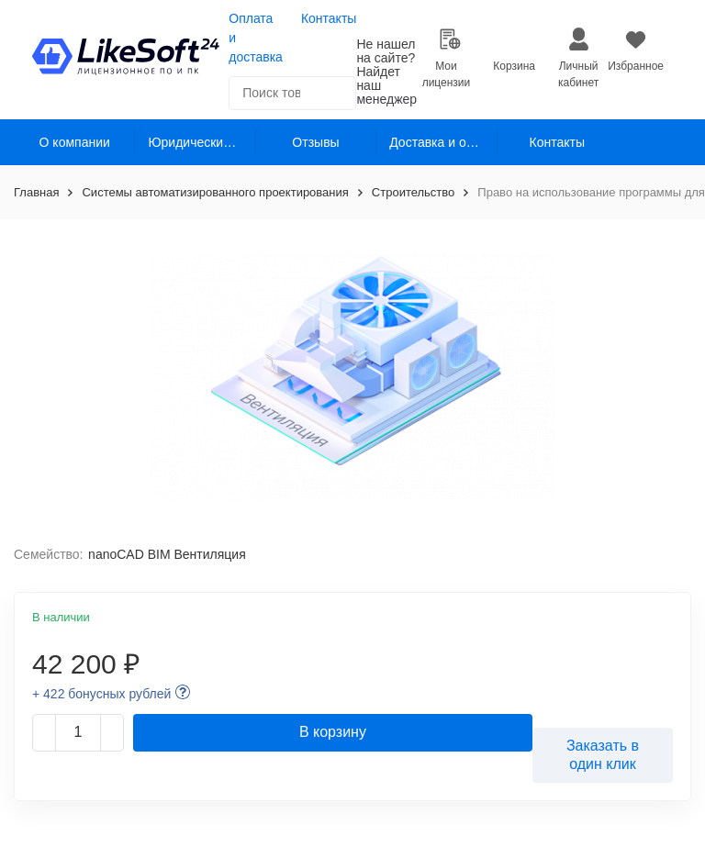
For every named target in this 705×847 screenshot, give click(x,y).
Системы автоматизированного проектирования (215, 192)
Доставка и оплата (443, 142)
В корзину (332, 732)
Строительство (413, 192)
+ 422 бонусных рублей (101, 693)
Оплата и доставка (256, 37)
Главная (36, 192)
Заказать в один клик (602, 754)
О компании (74, 142)
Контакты (328, 18)
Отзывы (315, 142)
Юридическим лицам (201, 142)
